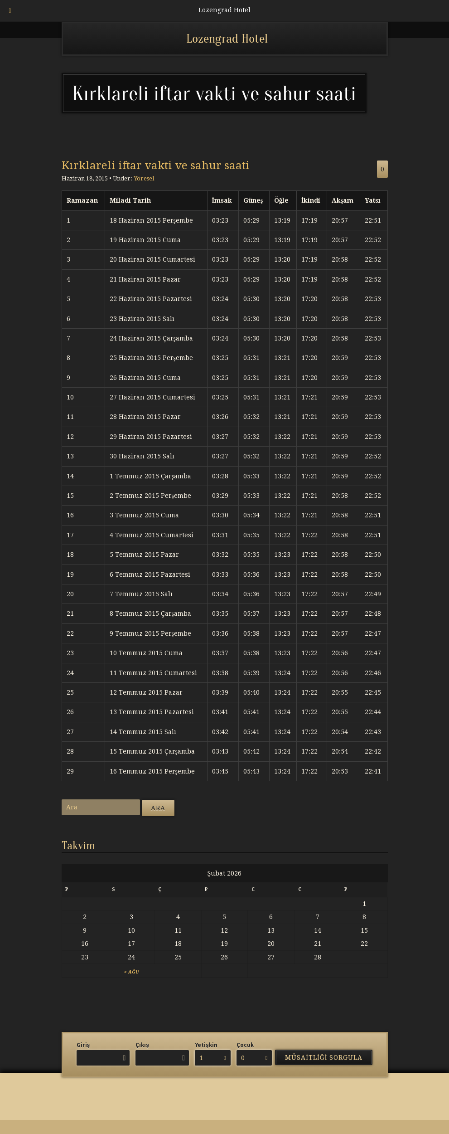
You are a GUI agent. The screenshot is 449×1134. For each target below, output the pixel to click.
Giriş (83, 1045)
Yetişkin (206, 1045)
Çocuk (245, 1045)
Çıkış (142, 1045)
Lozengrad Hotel (227, 38)
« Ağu (131, 971)
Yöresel (144, 178)
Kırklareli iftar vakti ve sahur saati (156, 165)
